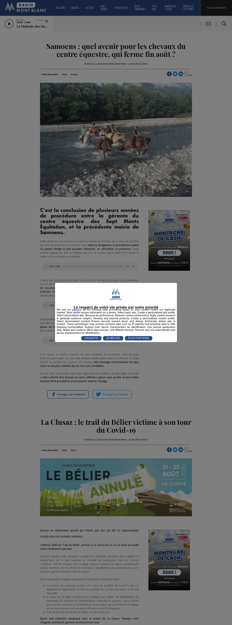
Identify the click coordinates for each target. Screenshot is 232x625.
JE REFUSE (113, 338)
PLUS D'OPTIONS (138, 338)
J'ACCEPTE (91, 338)
